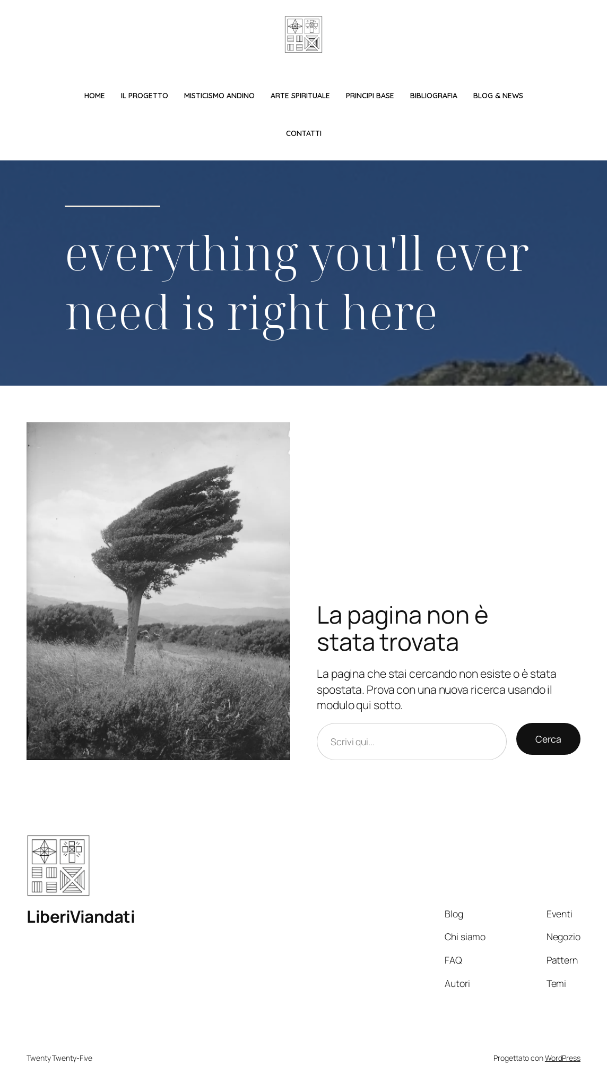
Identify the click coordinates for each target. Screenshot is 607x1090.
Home (94, 95)
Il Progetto (144, 95)
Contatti (304, 133)
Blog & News (498, 95)
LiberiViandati (81, 916)
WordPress (562, 1058)
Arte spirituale (300, 95)
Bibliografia (433, 95)
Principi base (370, 95)
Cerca (548, 739)
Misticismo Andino (219, 95)
